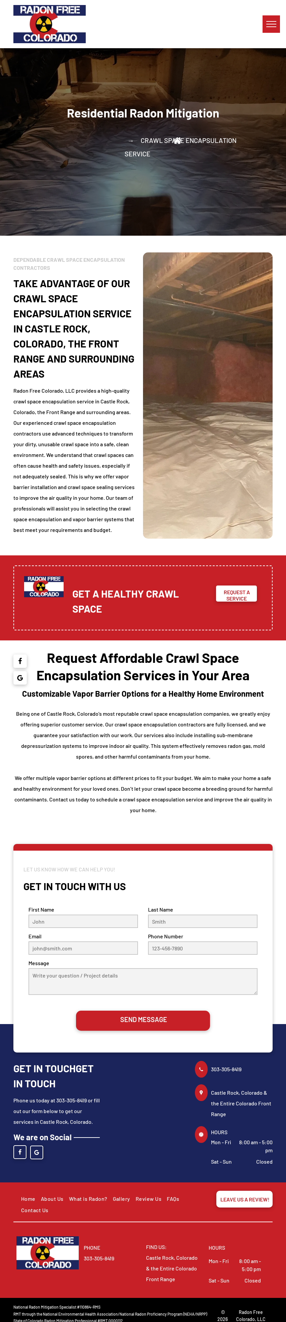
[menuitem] (28, 1198)
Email (35, 936)
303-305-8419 (226, 1069)
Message (38, 963)
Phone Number (165, 936)
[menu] (271, 24)
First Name (41, 909)
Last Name (160, 909)
